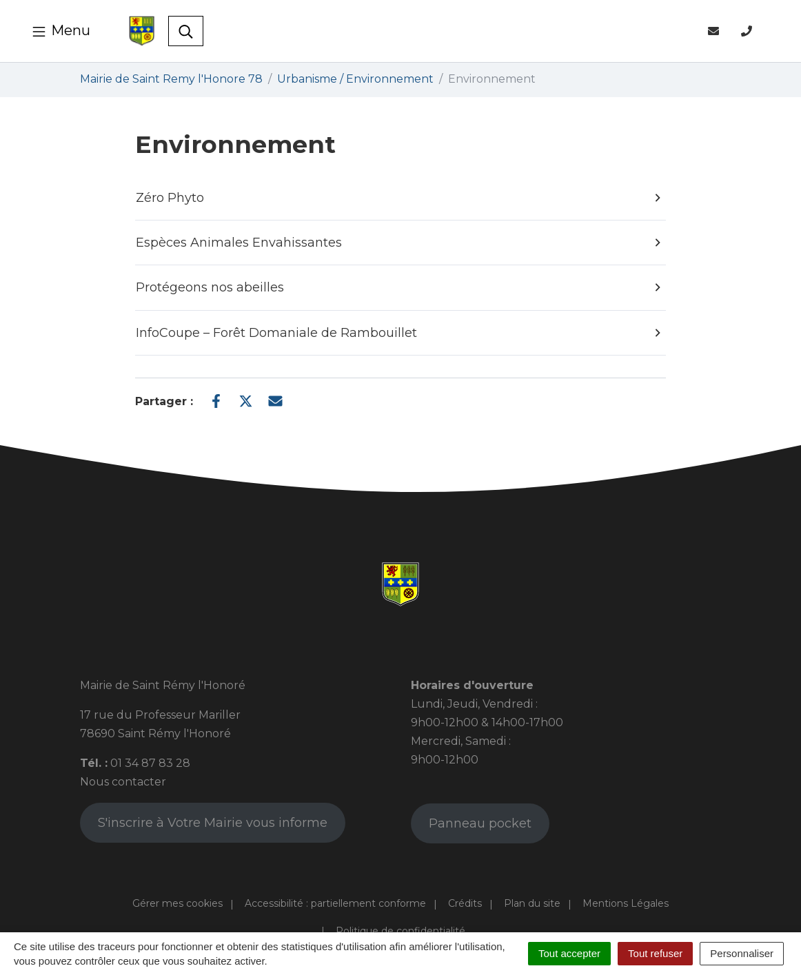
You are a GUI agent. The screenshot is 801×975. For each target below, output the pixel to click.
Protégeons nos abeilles (400, 288)
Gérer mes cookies (177, 903)
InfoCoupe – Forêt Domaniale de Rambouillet (400, 332)
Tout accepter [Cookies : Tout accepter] (569, 953)
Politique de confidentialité (400, 931)
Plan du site (532, 903)
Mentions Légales (625, 903)
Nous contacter (123, 781)
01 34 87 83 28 (150, 763)
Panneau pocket (480, 823)
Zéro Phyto (400, 198)
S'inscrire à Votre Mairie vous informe (212, 822)
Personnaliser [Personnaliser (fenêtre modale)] (741, 953)
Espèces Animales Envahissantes (400, 243)
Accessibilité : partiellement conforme (335, 903)
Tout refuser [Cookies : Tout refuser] (655, 953)
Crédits (465, 903)
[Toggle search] (185, 31)
